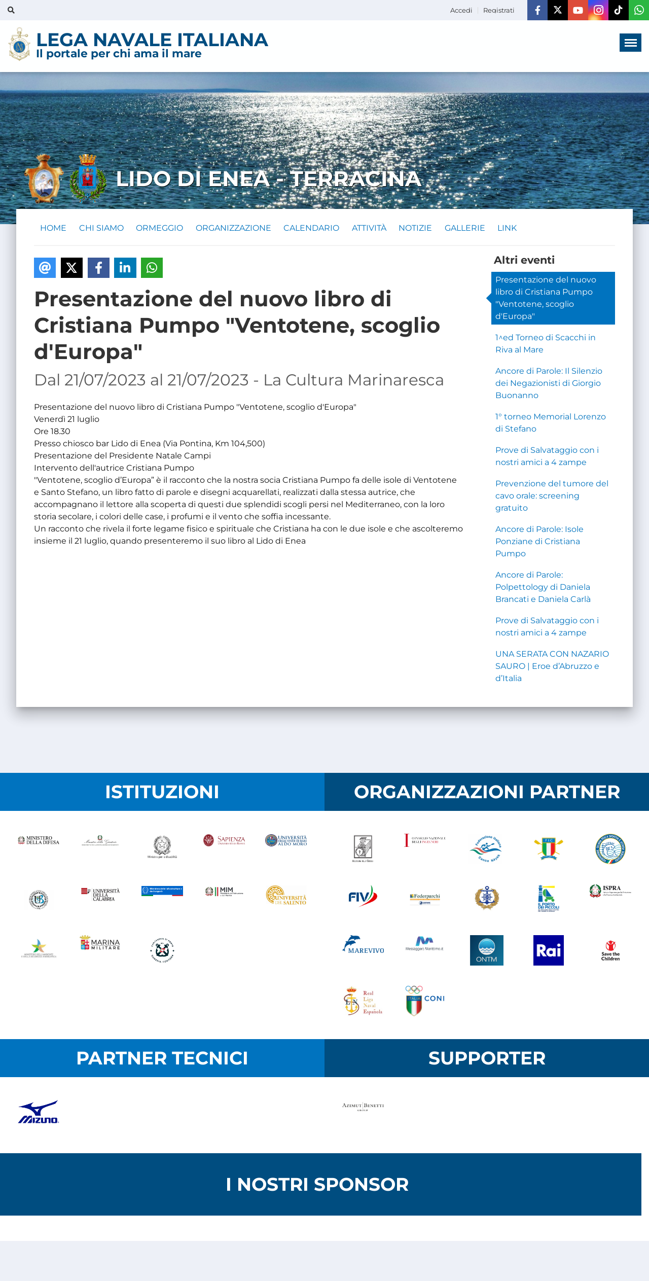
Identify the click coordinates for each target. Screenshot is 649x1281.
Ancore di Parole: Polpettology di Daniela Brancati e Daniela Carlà (543, 589)
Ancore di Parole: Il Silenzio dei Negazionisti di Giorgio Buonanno (548, 385)
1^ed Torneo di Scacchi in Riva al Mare (545, 346)
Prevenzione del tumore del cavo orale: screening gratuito (551, 498)
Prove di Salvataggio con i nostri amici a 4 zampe (547, 458)
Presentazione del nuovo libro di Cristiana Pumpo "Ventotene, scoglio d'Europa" (545, 300)
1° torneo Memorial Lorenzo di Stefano (550, 425)
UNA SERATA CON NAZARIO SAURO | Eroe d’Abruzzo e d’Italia (552, 668)
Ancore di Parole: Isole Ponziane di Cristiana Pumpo (539, 543)
